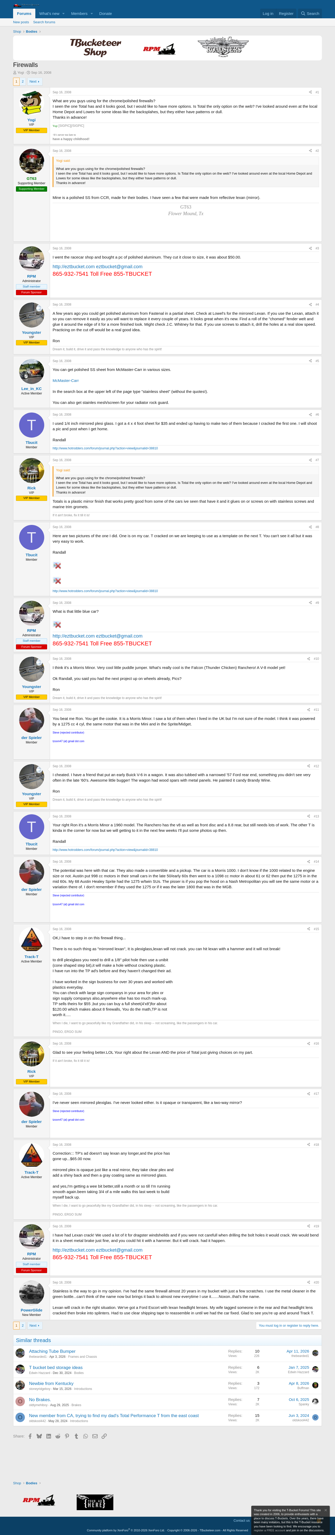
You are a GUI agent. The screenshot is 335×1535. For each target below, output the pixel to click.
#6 (317, 414)
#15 (316, 929)
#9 (317, 603)
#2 (317, 151)
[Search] (310, 13)
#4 (317, 304)
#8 (317, 527)
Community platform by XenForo (126, 1530)
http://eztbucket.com (74, 266)
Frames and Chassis (82, 1357)
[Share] (310, 92)
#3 (317, 248)
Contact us (241, 1520)
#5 (317, 361)
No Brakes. (40, 1399)
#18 (316, 1145)
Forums (24, 13)
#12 (316, 766)
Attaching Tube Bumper (52, 1351)
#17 (316, 1094)
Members (79, 13)
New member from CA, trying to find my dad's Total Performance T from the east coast (114, 1415)
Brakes (76, 1405)
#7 (317, 460)
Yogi (21, 73)
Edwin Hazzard (39, 1373)
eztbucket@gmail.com (119, 266)
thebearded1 (38, 1357)
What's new (49, 13)
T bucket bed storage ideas (56, 1367)
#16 (316, 1043)
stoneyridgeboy (39, 1389)
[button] (63, 13)
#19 (316, 1226)
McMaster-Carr (66, 380)
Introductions (83, 1389)
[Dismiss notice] (325, 1510)
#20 (316, 1282)
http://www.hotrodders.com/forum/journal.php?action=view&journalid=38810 (105, 448)
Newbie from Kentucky (51, 1383)
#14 (316, 861)
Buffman (303, 1388)
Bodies (79, 1373)
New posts (21, 22)
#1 (317, 92)
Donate (105, 13)
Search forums (44, 22)
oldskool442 (37, 1421)
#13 (316, 816)
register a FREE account (269, 1530)
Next (33, 81)
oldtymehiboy (38, 1405)
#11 (316, 710)
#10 (316, 659)
